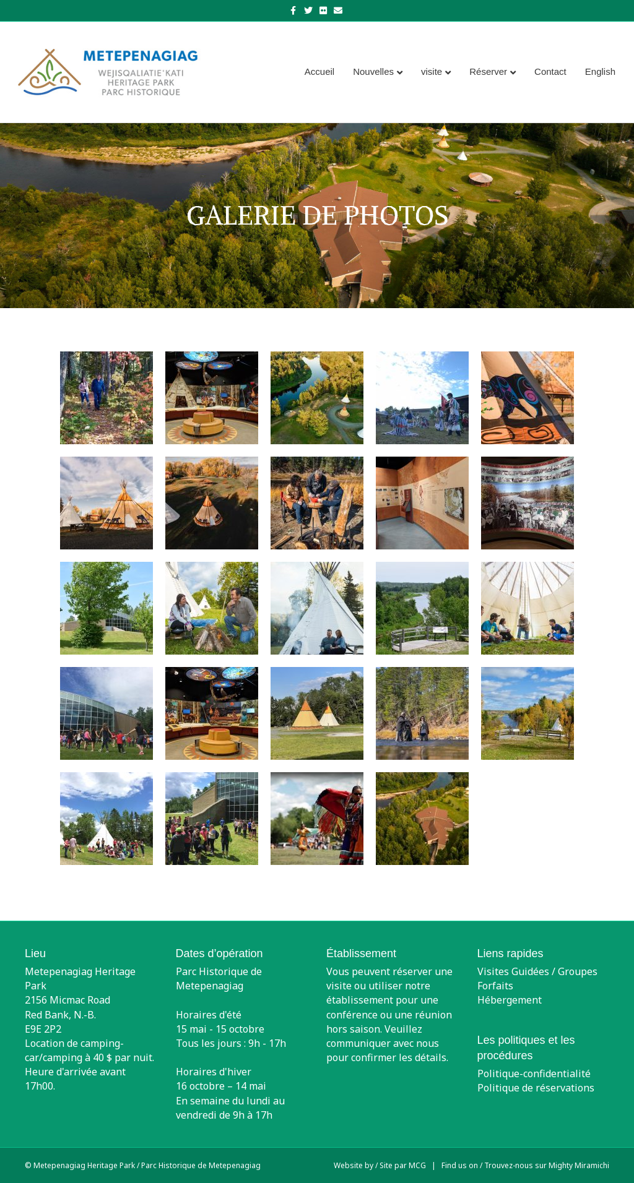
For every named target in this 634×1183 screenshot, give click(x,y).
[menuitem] (600, 71)
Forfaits (495, 985)
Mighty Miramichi (579, 1165)
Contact (550, 71)
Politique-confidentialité (534, 1073)
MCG (417, 1165)
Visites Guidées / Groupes (537, 971)
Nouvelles (373, 71)
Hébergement (509, 1000)
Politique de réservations (535, 1088)
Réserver (488, 71)
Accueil (319, 71)
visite (431, 71)
